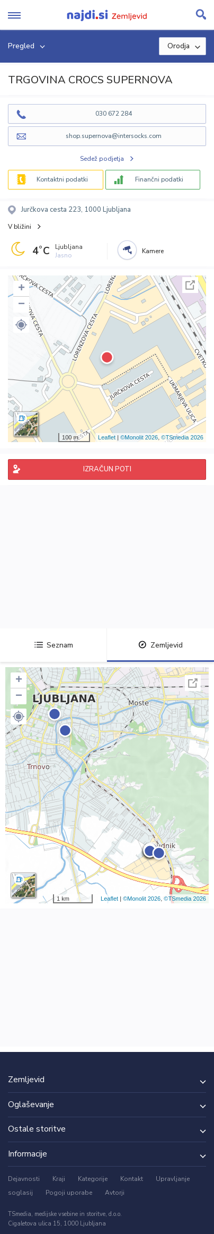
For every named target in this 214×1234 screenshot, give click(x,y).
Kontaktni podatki (62, 179)
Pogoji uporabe (69, 1192)
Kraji (58, 1179)
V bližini (19, 226)
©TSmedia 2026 (182, 437)
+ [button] (21, 289)
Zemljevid (160, 645)
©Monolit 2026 (139, 437)
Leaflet (106, 437)
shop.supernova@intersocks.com (114, 136)
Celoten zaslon (190, 285)
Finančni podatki (159, 179)
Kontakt (131, 1179)
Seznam (53, 645)
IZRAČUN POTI (107, 469)
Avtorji (114, 1192)
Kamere (153, 251)
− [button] (21, 305)
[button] (21, 325)
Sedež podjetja (102, 158)
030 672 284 (113, 113)
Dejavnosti (24, 1179)
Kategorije (93, 1179)
